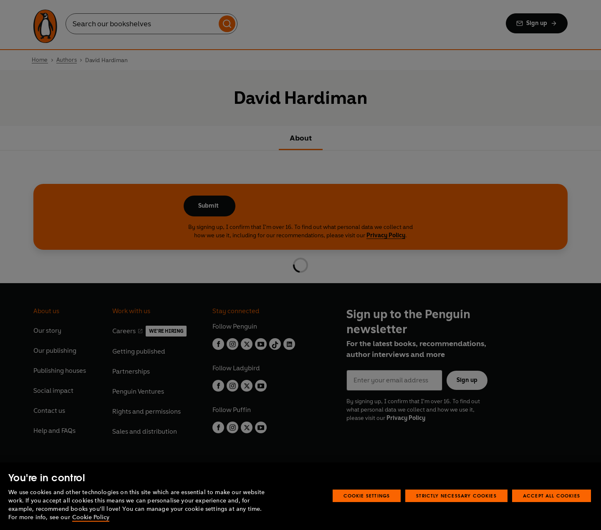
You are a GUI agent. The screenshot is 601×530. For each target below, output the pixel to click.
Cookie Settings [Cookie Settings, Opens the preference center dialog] (366, 495)
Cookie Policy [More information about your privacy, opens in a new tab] (90, 517)
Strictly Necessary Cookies (456, 495)
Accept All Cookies (551, 495)
